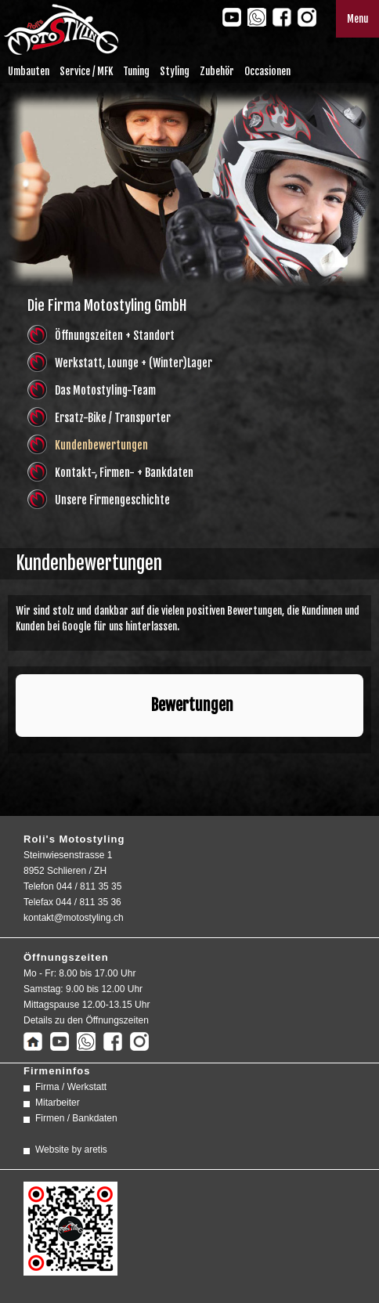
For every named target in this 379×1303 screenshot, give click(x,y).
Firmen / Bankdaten (76, 1118)
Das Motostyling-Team (105, 390)
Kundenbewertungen (101, 445)
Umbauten (28, 71)
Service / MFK (86, 71)
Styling (175, 71)
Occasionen (267, 71)
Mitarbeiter (57, 1102)
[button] (15, 752)
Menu (357, 19)
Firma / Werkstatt (70, 1086)
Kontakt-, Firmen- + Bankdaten (124, 472)
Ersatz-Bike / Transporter (113, 417)
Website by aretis (71, 1149)
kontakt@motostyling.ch (73, 917)
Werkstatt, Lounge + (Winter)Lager (133, 363)
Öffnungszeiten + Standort (115, 335)
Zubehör (217, 71)
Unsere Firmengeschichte (112, 500)
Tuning (136, 71)
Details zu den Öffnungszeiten (86, 1020)
